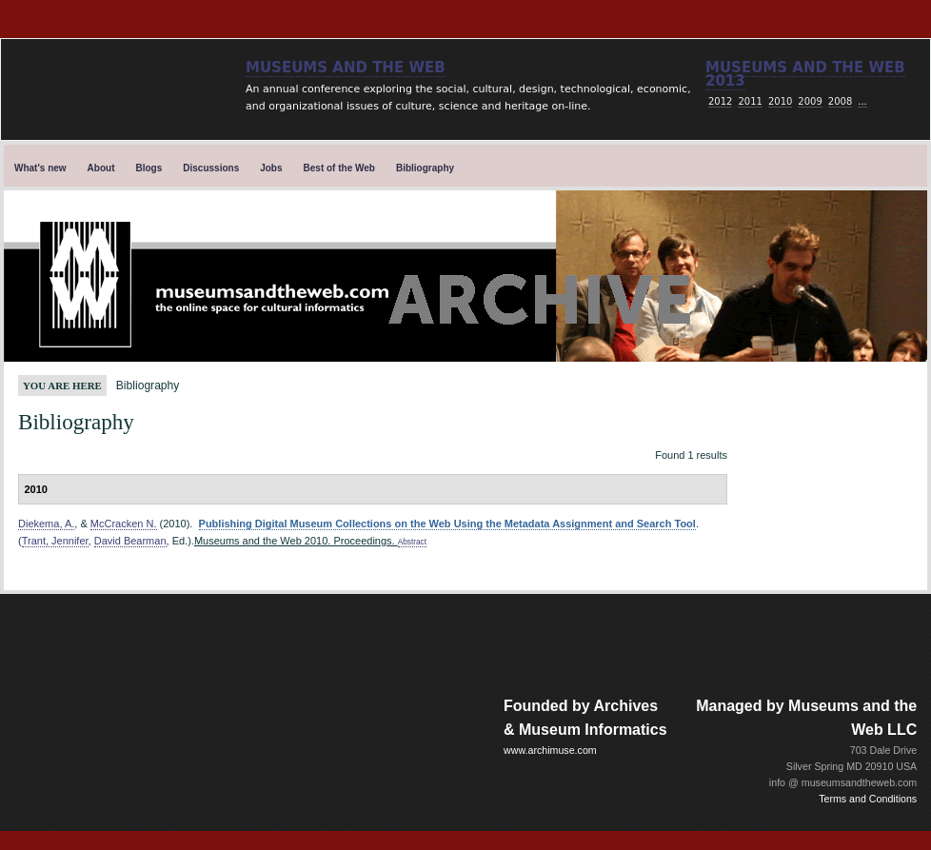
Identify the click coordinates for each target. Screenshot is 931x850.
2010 (780, 101)
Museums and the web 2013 (805, 74)
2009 (810, 101)
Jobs (271, 168)
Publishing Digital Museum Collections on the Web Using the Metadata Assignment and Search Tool (447, 523)
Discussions (211, 168)
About (101, 168)
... (862, 101)
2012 (720, 101)
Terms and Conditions (868, 798)
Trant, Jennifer (55, 540)
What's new (40, 168)
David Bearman (130, 540)
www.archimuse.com (550, 750)
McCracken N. (123, 523)
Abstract (412, 542)
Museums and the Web (346, 67)
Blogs (149, 168)
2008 (840, 101)
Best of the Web (339, 168)
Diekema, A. (46, 523)
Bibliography (425, 168)
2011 (750, 101)
